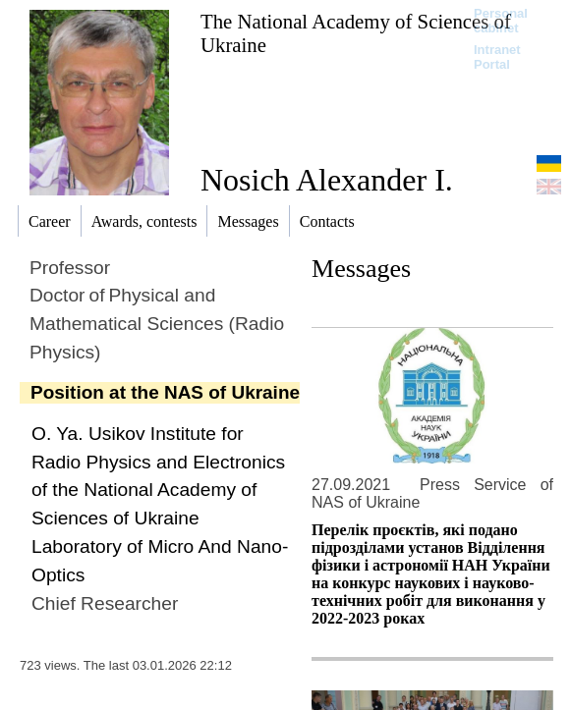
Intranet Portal (497, 57)
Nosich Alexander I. (326, 179)
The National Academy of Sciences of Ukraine (355, 33)
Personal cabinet (501, 20)
